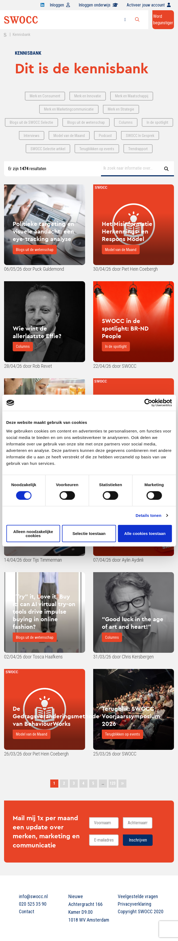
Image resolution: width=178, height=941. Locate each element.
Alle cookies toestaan (145, 533)
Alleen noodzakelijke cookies (33, 533)
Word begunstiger (163, 19)
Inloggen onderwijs (98, 5)
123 (112, 783)
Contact (26, 911)
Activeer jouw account (149, 5)
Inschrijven (138, 840)
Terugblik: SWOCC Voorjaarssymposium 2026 (131, 716)
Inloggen (60, 5)
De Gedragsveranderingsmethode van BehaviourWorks (56, 716)
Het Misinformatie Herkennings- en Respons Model (127, 231)
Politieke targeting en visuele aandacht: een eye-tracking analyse (43, 231)
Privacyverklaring (134, 904)
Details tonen (148, 515)
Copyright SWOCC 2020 (138, 911)
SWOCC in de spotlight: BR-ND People (125, 328)
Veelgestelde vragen (138, 896)
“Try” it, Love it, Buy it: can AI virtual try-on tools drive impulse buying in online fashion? (44, 611)
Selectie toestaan (89, 533)
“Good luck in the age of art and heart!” (132, 622)
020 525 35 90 (32, 904)
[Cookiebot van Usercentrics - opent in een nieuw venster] (148, 403)
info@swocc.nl (33, 896)
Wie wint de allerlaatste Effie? (37, 332)
